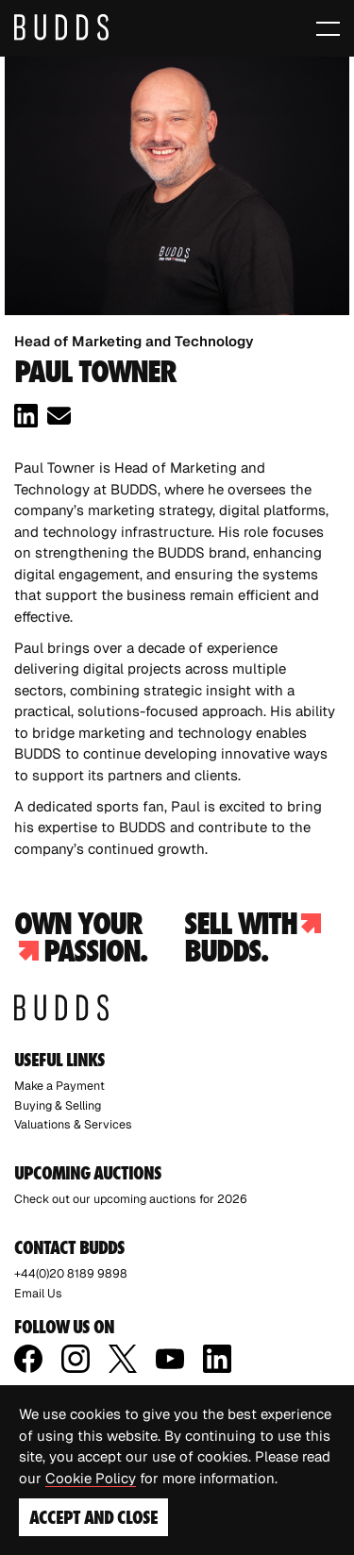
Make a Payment (59, 1086)
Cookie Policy (90, 1478)
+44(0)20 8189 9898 (70, 1273)
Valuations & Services (73, 1124)
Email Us (38, 1293)
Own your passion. (80, 937)
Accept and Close (93, 1517)
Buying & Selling (57, 1105)
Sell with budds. (252, 937)
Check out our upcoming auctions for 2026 (130, 1199)
